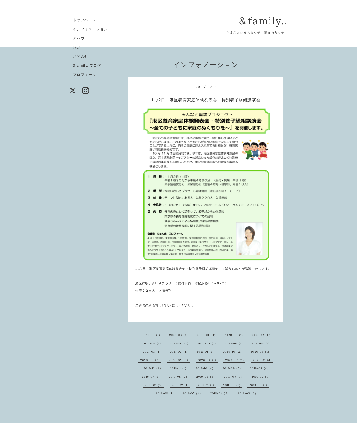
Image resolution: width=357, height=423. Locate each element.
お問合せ (80, 56)
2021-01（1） (205, 351)
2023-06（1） (179, 335)
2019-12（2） (153, 368)
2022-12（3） (262, 335)
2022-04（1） (207, 343)
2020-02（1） (235, 360)
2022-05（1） (180, 343)
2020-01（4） (263, 360)
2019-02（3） (261, 376)
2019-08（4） (260, 368)
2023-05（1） (207, 335)
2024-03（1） (152, 335)
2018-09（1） (259, 385)
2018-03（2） (248, 393)
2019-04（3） (206, 376)
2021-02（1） (179, 351)
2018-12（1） (181, 385)
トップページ (84, 20)
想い (77, 47)
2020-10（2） (233, 351)
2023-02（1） (234, 335)
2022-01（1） (234, 343)
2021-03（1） (152, 351)
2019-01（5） (154, 385)
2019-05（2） (179, 376)
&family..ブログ (87, 65)
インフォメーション (90, 29)
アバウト (80, 38)
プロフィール (84, 74)
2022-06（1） (152, 343)
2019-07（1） (151, 376)
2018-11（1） (207, 385)
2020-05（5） (179, 360)
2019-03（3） (234, 376)
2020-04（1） (207, 360)
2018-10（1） (232, 385)
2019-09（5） (232, 368)
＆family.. (262, 20)
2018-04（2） (220, 393)
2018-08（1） (165, 393)
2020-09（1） (260, 351)
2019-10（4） (205, 368)
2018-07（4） (192, 393)
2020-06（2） (150, 360)
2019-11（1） (179, 368)
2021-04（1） (261, 343)
